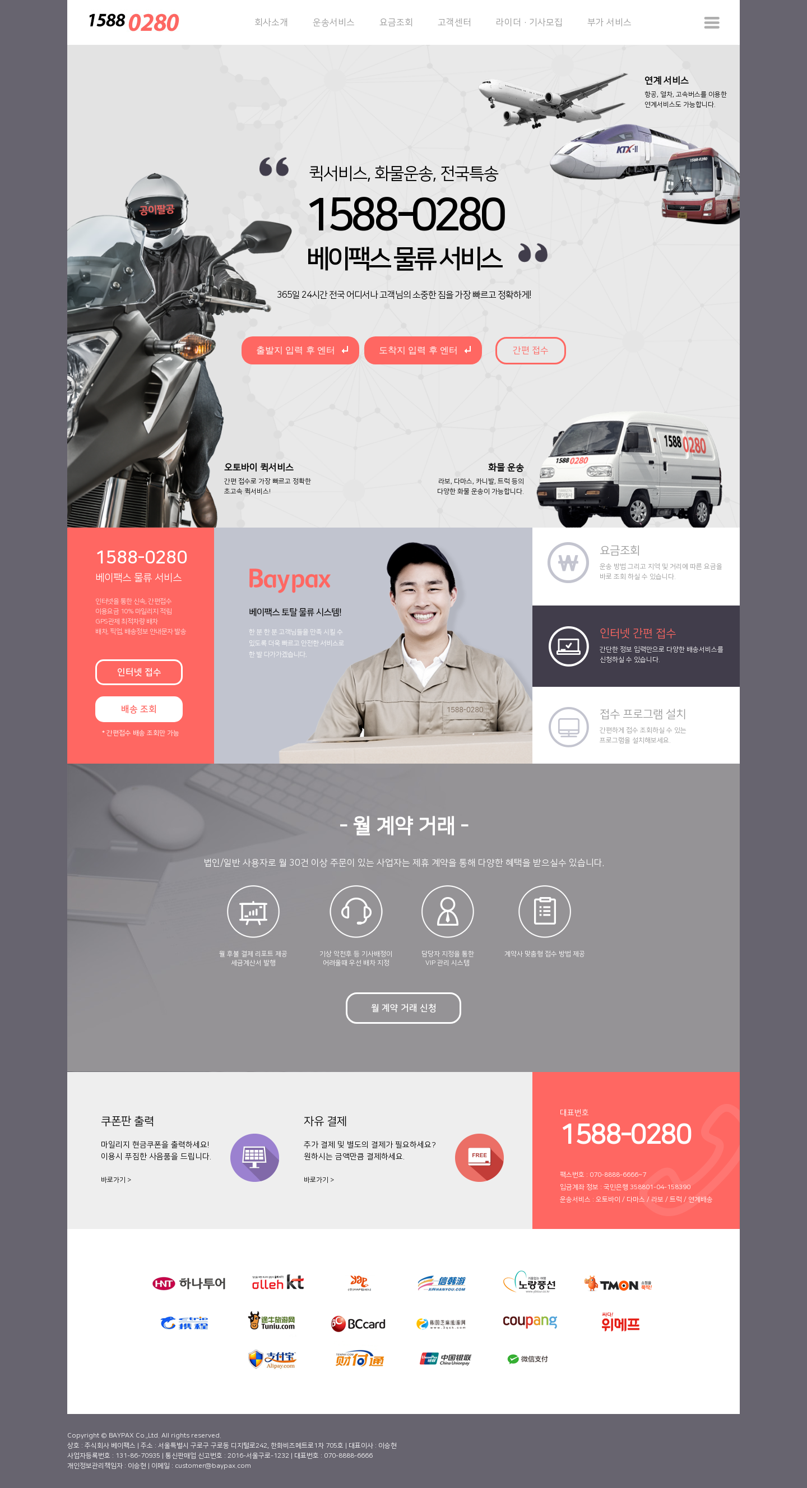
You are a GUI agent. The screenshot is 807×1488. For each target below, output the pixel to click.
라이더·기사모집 (529, 22)
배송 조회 (139, 709)
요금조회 (396, 22)
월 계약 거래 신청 (404, 1008)
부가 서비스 (609, 22)
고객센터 (454, 22)
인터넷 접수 (139, 672)
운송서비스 (334, 22)
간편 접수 (531, 350)
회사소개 (271, 22)
